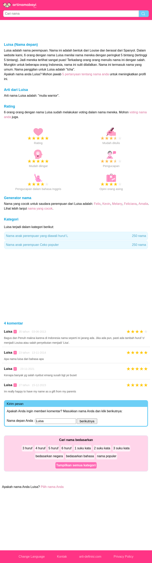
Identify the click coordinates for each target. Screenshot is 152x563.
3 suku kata (121, 448)
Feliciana (130, 203)
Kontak (62, 556)
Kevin (106, 203)
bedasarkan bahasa (80, 456)
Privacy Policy (123, 556)
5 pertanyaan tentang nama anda (85, 74)
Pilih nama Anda (52, 487)
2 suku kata (102, 448)
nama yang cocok (40, 208)
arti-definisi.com (90, 556)
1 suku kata (83, 448)
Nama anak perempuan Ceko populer (76, 244)
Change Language (32, 556)
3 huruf (27, 448)
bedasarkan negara (49, 456)
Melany (117, 203)
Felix (97, 203)
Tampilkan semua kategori (76, 465)
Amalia (143, 203)
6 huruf (66, 448)
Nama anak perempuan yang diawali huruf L (76, 236)
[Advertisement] (76, 31)
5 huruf (53, 448)
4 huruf (40, 448)
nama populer (106, 456)
